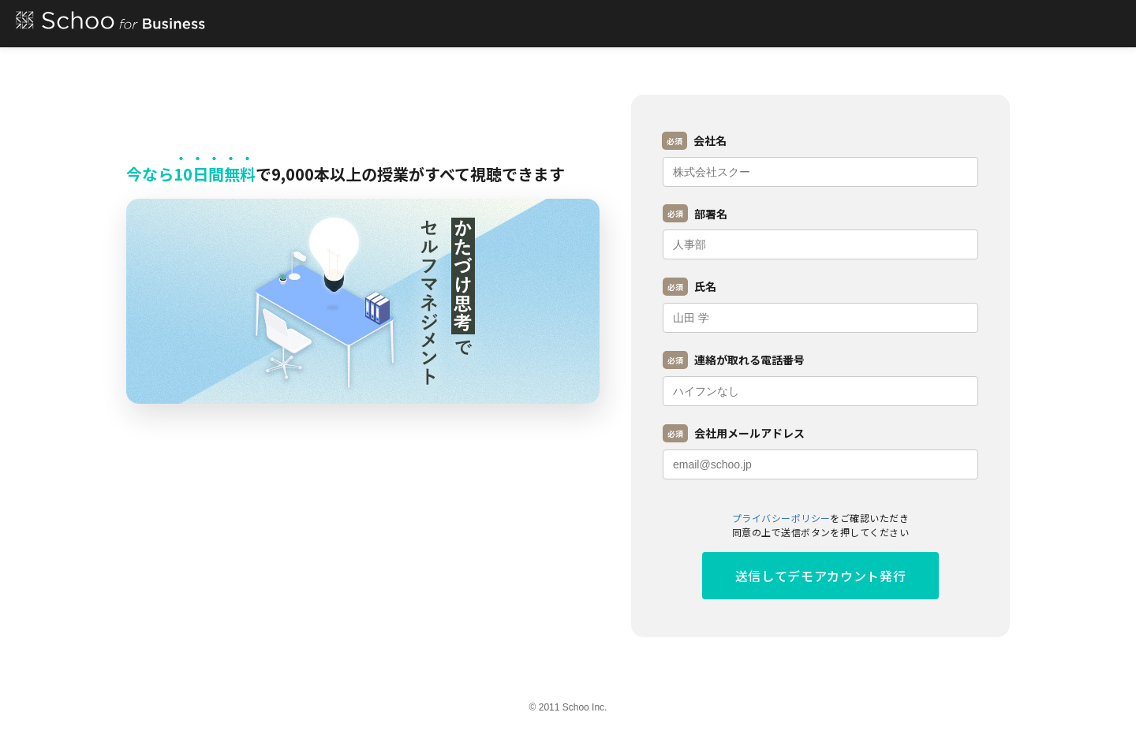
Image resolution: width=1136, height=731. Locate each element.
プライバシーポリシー (781, 517)
